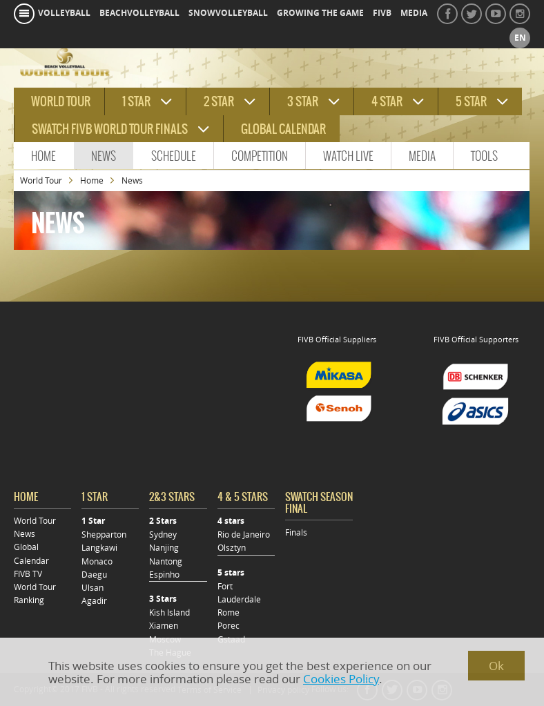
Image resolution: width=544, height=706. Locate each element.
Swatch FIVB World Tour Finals (110, 129)
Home (43, 156)
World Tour (41, 180)
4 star (386, 101)
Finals (296, 532)
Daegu (94, 574)
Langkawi (99, 547)
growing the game (320, 13)
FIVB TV (28, 574)
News (103, 156)
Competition (259, 156)
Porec (228, 625)
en (520, 37)
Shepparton (103, 534)
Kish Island (169, 612)
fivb (382, 13)
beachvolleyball (139, 13)
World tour (60, 101)
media (413, 13)
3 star (302, 101)
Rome (228, 612)
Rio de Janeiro (243, 534)
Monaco (97, 561)
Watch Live (348, 156)
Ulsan (92, 587)
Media (422, 156)
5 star (471, 101)
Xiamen (163, 625)
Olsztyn (231, 547)
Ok (496, 666)
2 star (219, 101)
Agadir (94, 601)
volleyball (64, 13)
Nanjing (164, 547)
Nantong (165, 561)
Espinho (164, 574)
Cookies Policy (341, 679)
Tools (484, 156)
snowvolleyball (228, 13)
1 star (136, 101)
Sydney (163, 534)
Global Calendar (283, 129)
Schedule (173, 156)
